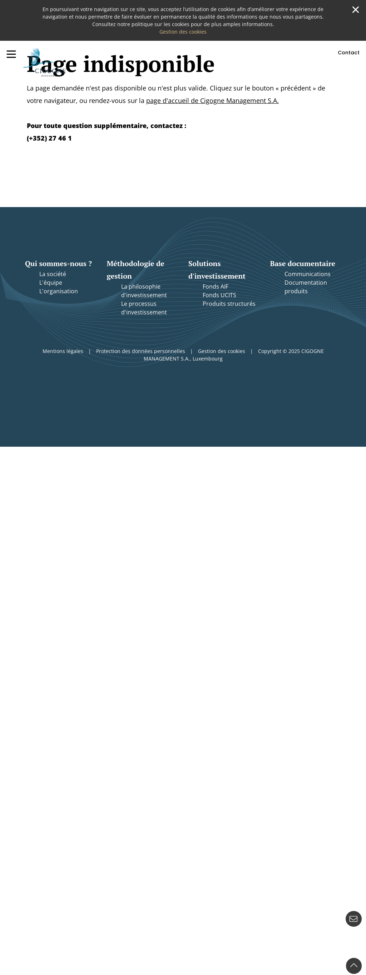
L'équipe (50, 282)
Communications (308, 274)
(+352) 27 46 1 (49, 138)
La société (52, 274)
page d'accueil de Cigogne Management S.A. (212, 100)
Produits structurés (229, 304)
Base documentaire (303, 263)
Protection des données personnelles (140, 351)
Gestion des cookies (183, 31)
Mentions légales (63, 351)
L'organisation (58, 291)
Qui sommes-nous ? (58, 263)
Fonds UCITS (219, 295)
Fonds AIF (215, 286)
